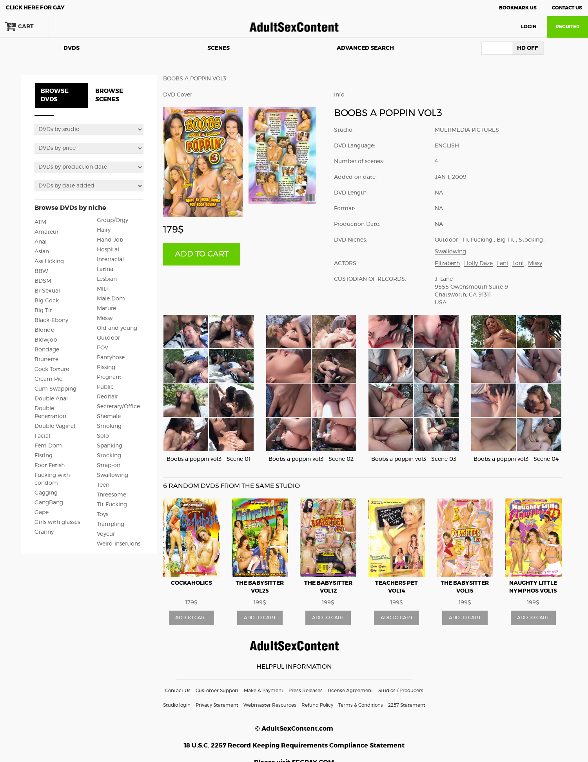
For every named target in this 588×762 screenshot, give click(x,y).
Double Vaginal (54, 426)
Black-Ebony (51, 320)
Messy (105, 318)
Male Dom (111, 299)
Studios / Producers (400, 690)
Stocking (109, 455)
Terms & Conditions (360, 705)
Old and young (117, 328)
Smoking (109, 426)
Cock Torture (51, 369)
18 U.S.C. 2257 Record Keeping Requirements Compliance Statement (294, 745)
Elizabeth (447, 263)
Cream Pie (48, 379)
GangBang (48, 503)
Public (105, 387)
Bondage (46, 350)
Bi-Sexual (47, 291)
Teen (103, 485)
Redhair (107, 397)
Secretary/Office (118, 406)
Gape (41, 512)
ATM (40, 222)
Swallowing (112, 475)
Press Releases (306, 690)
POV (102, 348)
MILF (103, 289)
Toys (102, 514)
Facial (42, 436)
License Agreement (350, 690)
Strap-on (108, 465)
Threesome (111, 495)
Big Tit (43, 310)
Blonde (44, 330)
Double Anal (51, 399)
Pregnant (109, 377)
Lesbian (107, 279)
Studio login (177, 705)
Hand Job (110, 240)
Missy (535, 263)
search (74, 26)
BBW (41, 271)
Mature (106, 308)
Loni (518, 263)
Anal (40, 242)
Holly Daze (478, 263)
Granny (44, 532)
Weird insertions (118, 544)
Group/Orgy (112, 220)
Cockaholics (191, 583)
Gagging (46, 493)
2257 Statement (406, 705)
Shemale (109, 416)
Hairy (104, 230)
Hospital (108, 250)
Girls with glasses (57, 522)
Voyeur (106, 534)
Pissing (106, 367)
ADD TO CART (202, 254)
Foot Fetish (49, 465)
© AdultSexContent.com (294, 729)
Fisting (43, 455)
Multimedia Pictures (467, 130)
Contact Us (567, 7)
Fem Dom (48, 446)
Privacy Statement (217, 705)
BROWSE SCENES (109, 95)
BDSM (42, 281)
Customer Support (217, 690)
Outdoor (108, 338)
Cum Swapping (55, 389)
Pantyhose (111, 357)
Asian (41, 252)
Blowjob (45, 340)
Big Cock (46, 301)
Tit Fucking (112, 504)
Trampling (110, 524)
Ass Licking (49, 261)
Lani (502, 263)
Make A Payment (263, 690)
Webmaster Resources (269, 705)
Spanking (109, 446)
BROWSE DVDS (55, 95)
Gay (35, 8)
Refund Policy (317, 705)
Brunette (46, 359)
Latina (105, 269)
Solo (103, 436)
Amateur (46, 232)
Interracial (110, 259)
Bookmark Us (518, 7)
